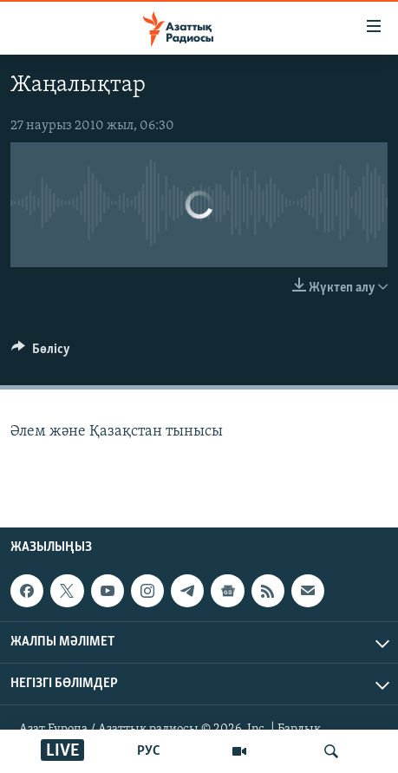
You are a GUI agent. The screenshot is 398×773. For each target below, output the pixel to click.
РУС (148, 751)
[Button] (40, 353)
